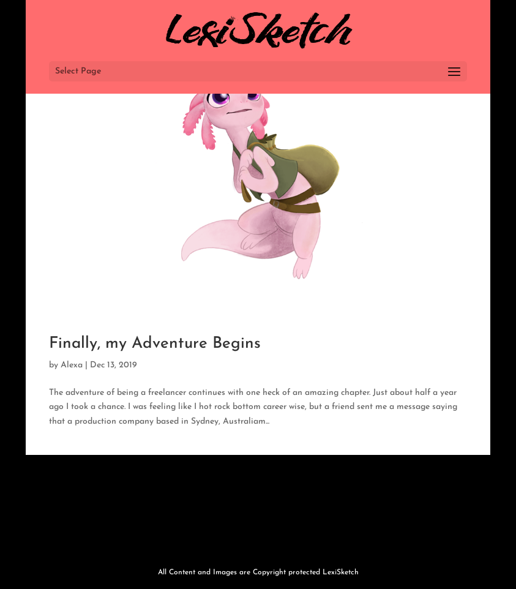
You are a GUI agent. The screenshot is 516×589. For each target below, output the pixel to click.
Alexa (72, 365)
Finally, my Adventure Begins (155, 344)
